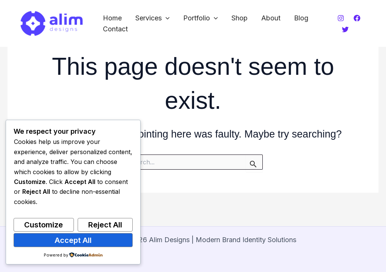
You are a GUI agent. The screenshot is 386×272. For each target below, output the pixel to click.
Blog (301, 18)
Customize (43, 224)
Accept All (73, 240)
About (270, 18)
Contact (115, 29)
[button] (166, 18)
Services (152, 18)
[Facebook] (357, 18)
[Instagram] (340, 18)
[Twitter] (345, 29)
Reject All (105, 224)
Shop (239, 18)
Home (112, 18)
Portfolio (200, 18)
